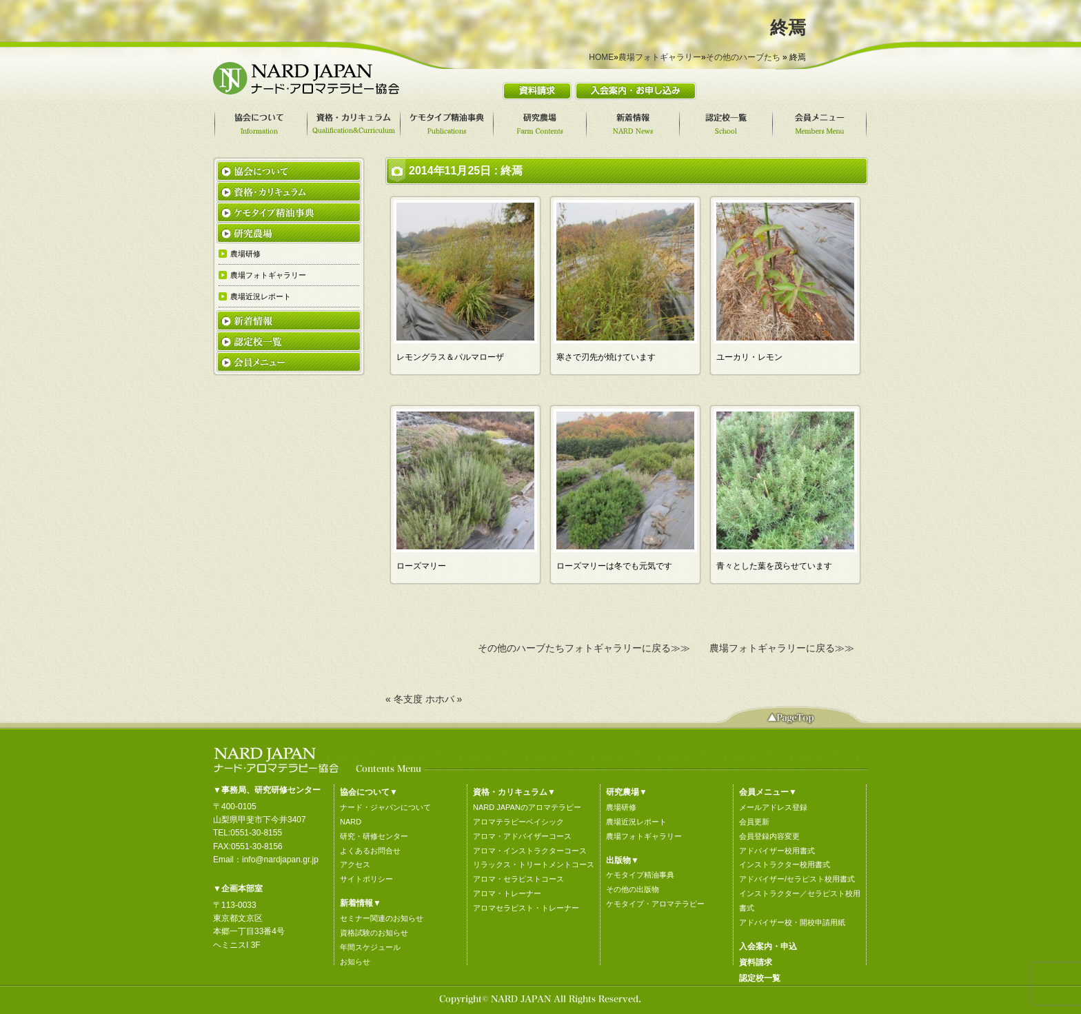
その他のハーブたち (743, 57)
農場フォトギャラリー (659, 57)
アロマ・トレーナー (507, 893)
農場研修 (621, 807)
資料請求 (755, 962)
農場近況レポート (636, 822)
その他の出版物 (632, 889)
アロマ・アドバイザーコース (522, 836)
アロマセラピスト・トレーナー (526, 908)
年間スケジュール (370, 947)
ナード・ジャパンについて (385, 807)
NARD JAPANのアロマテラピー (527, 807)
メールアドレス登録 (773, 807)
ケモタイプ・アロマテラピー (655, 904)
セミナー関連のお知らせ (381, 918)
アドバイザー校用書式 (777, 850)
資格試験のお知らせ (374, 933)
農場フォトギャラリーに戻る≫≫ (781, 647)
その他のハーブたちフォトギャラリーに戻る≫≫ (584, 647)
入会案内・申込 (768, 946)
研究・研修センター (374, 836)
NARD (350, 822)
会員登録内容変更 (769, 836)
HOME (601, 57)
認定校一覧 (759, 978)
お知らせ (355, 961)
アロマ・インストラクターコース (530, 850)
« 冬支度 (404, 698)
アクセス (355, 864)
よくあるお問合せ (370, 850)
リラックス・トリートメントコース (533, 864)
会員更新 (754, 822)
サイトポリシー (366, 879)
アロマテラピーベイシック (518, 822)
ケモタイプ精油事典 (640, 875)
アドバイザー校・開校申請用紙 (792, 922)
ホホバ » (444, 698)
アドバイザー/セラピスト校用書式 (797, 879)
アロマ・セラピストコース (518, 879)
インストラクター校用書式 (784, 864)
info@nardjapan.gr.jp (280, 859)
